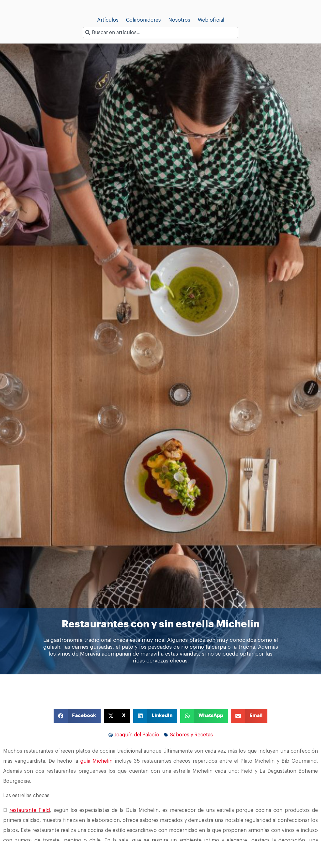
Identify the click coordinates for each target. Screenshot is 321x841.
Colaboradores (143, 20)
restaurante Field (29, 810)
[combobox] (160, 32)
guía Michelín (96, 761)
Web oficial (211, 20)
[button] (77, 716)
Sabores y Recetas (191, 734)
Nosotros (179, 20)
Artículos (107, 20)
